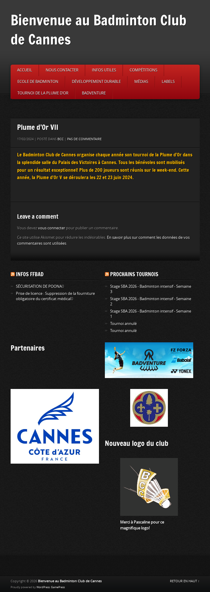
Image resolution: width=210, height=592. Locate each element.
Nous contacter (62, 70)
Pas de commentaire (84, 139)
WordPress (43, 587)
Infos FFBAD (30, 274)
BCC (60, 139)
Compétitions (143, 70)
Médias (141, 81)
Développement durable (96, 81)
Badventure (94, 93)
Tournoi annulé (123, 323)
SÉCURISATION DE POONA (39, 286)
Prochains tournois (134, 274)
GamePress (58, 587)
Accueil (24, 70)
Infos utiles (104, 70)
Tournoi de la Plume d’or (42, 93)
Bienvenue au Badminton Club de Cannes (98, 29)
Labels (168, 81)
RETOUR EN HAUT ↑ (185, 581)
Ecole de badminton (37, 81)
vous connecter (51, 228)
